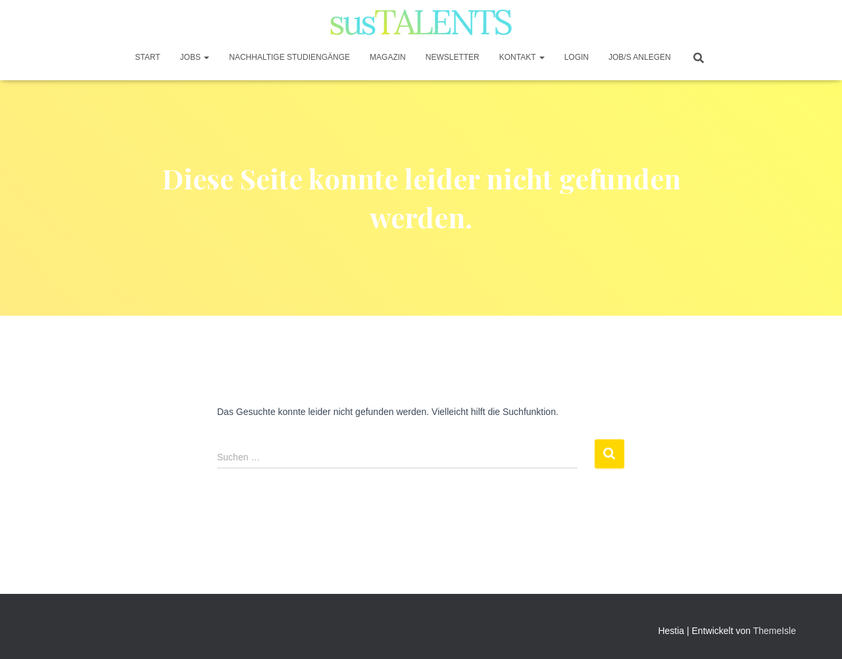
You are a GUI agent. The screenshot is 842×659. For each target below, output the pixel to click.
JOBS (195, 57)
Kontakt (522, 57)
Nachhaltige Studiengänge (289, 57)
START (147, 57)
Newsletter (453, 57)
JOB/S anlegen (639, 57)
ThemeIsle (774, 630)
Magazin (388, 57)
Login (576, 57)
